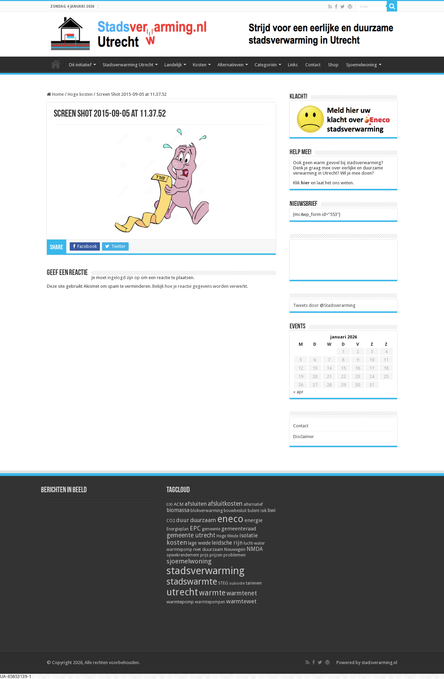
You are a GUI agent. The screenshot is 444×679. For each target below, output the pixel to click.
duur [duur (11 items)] (182, 520)
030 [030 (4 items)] (169, 504)
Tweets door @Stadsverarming (324, 305)
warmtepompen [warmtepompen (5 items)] (210, 602)
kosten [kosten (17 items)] (176, 542)
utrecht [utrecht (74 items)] (182, 592)
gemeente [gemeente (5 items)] (211, 529)
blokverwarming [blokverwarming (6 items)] (206, 510)
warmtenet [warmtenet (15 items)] (242, 593)
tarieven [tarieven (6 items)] (254, 583)
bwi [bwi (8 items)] (271, 510)
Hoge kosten (80, 94)
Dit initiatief (80, 64)
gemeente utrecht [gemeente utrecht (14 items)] (190, 535)
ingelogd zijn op (124, 277)
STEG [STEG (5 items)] (223, 583)
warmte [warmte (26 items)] (212, 592)
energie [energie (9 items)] (254, 520)
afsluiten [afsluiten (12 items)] (196, 504)
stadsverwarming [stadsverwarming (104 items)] (205, 571)
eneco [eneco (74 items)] (230, 519)
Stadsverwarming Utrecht (128, 64)
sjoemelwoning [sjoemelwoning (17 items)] (189, 561)
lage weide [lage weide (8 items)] (199, 543)
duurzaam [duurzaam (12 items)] (203, 520)
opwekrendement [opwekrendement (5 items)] (182, 555)
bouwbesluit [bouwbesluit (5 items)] (235, 510)
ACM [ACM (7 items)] (178, 504)
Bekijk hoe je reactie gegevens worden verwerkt (199, 286)
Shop (333, 64)
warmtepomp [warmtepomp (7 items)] (180, 601)
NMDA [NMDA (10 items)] (255, 549)
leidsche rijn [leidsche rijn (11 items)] (227, 542)
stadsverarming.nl (379, 662)
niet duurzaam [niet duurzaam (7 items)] (208, 549)
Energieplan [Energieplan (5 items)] (177, 529)
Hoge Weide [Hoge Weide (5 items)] (227, 536)
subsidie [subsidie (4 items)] (237, 583)
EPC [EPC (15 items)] (195, 528)
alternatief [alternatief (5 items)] (253, 504)
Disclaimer (303, 436)
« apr (298, 391)
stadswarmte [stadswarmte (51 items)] (191, 582)
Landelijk (173, 64)
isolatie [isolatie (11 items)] (248, 535)
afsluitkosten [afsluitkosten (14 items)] (225, 503)
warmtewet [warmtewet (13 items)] (241, 601)
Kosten (199, 64)
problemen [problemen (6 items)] (234, 555)
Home (56, 64)
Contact (313, 64)
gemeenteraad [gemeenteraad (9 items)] (238, 529)
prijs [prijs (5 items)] (204, 555)
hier (305, 182)
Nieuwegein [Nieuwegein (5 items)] (235, 549)
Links (293, 64)
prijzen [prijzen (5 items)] (216, 555)
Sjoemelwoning (361, 64)
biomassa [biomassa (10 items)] (177, 510)
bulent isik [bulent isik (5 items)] (257, 510)
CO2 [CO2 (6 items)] (170, 520)
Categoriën (266, 64)
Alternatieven (230, 64)
